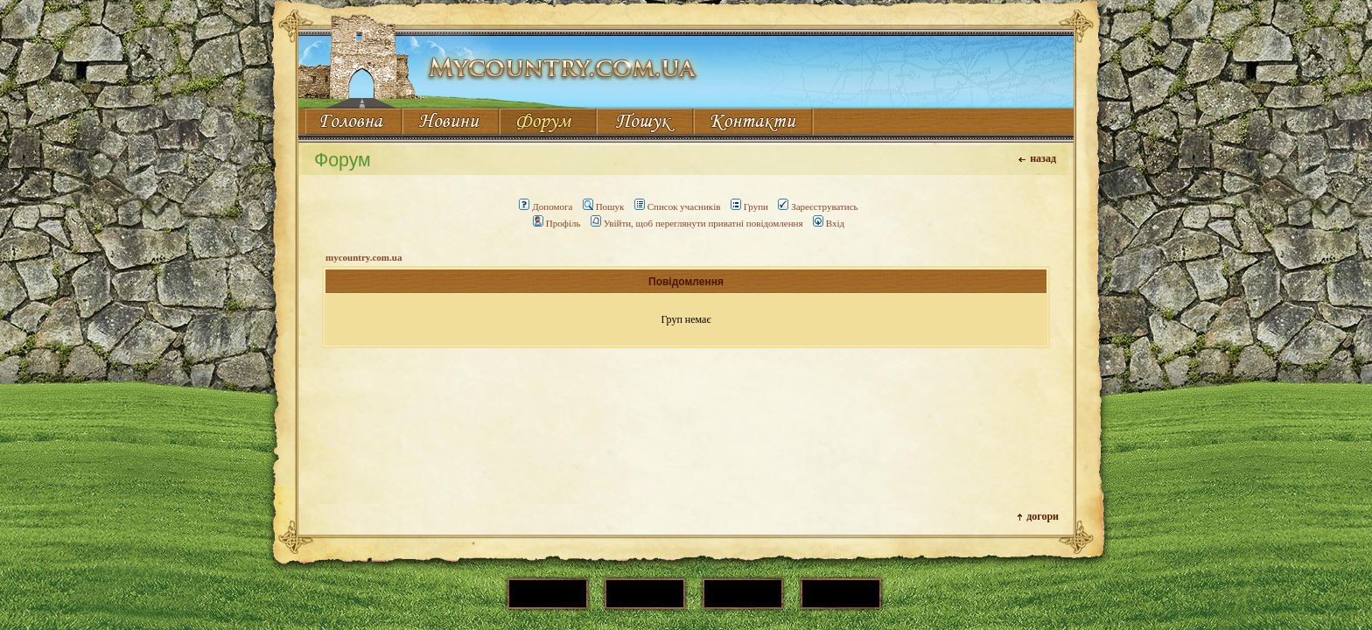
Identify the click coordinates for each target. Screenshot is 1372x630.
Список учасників (677, 206)
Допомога (545, 206)
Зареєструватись (818, 206)
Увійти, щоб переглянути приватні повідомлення (697, 223)
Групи (749, 206)
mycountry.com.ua (364, 257)
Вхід (828, 223)
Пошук (604, 206)
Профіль (557, 223)
